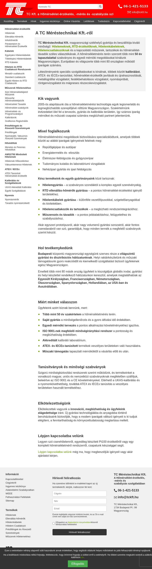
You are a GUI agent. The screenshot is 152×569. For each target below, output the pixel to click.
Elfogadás (77, 563)
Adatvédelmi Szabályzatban (20, 490)
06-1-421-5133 (136, 6)
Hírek (33, 21)
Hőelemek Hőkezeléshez (17, 161)
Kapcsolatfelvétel (122, 21)
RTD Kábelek (11, 62)
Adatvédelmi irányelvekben (79, 522)
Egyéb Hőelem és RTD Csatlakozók (16, 82)
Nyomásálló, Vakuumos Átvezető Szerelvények (16, 137)
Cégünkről (139, 21)
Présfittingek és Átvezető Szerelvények (17, 127)
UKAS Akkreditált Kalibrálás (18, 187)
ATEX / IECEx (12, 169)
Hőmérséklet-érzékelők (17, 29)
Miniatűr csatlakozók (14, 73)
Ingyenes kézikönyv (50, 21)
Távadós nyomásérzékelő (17, 203)
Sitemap (10, 500)
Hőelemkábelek (14, 522)
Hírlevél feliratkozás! (79, 532)
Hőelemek (10, 33)
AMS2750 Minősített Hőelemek (16, 155)
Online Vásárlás (72, 21)
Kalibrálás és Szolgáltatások (13, 181)
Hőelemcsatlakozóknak (53, 50)
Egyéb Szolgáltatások (15, 191)
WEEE (9, 493)
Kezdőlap (8, 21)
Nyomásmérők (12, 199)
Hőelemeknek (61, 46)
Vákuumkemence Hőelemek (18, 164)
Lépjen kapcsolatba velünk (55, 451)
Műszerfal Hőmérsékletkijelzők (14, 99)
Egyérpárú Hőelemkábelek (17, 55)
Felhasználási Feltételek (18, 497)
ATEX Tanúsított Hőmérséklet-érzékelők (16, 174)
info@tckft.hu (140, 12)
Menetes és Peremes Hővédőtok (15, 148)
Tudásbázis (103, 21)
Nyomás (9, 195)
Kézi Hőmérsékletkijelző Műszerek (16, 93)
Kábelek (9, 51)
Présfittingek (11, 132)
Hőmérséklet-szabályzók (16, 108)
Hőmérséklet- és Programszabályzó (14, 112)
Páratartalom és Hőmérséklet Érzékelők (16, 45)
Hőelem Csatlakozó (16, 525)
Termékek (22, 21)
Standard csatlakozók (15, 77)
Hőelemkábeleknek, (111, 46)
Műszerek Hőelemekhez (18, 88)
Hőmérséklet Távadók (15, 104)
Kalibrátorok (10, 117)
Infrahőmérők (11, 40)
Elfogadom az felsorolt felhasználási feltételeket (77, 523)
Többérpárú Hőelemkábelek (18, 59)
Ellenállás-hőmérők (14, 36)
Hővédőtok (11, 143)
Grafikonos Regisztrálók (16, 121)
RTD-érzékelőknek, (85, 46)
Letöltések (89, 21)
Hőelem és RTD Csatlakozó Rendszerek (18, 68)
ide (82, 557)
